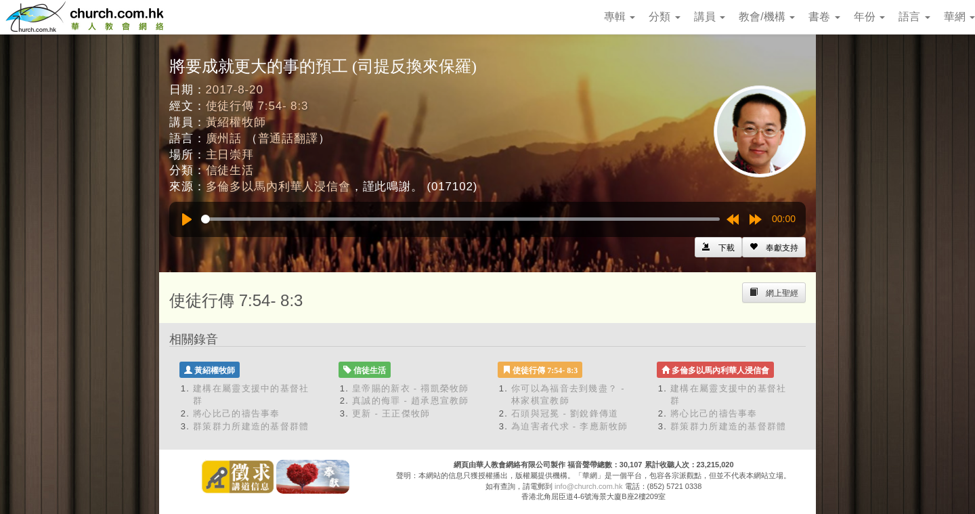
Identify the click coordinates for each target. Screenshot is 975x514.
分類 (664, 16)
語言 (914, 16)
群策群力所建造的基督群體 (251, 426)
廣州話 (224, 138)
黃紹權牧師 (236, 122)
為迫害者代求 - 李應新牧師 (569, 426)
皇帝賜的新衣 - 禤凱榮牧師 (410, 388)
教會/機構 (767, 16)
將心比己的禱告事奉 (236, 413)
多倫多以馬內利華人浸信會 (278, 186)
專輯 (619, 16)
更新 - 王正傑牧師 (391, 413)
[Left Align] (774, 247)
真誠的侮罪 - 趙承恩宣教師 (410, 400)
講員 (709, 16)
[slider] (460, 219)
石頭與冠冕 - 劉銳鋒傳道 (564, 413)
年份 (869, 16)
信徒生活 (230, 170)
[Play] (187, 219)
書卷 (824, 16)
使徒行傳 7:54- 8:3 (257, 106)
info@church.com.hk (588, 486)
